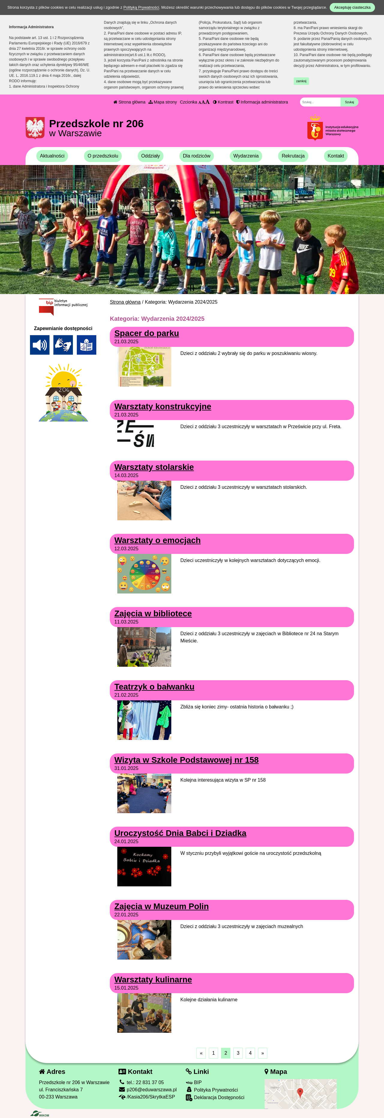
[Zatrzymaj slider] (192, 288)
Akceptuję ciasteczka (352, 7)
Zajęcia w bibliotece (153, 613)
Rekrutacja (293, 155)
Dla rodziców (197, 155)
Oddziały (150, 155)
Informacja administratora (262, 102)
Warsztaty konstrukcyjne (162, 406)
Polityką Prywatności (141, 7)
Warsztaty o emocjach (157, 540)
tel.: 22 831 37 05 (141, 1082)
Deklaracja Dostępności (215, 1097)
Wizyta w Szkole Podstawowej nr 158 (186, 760)
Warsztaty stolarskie (154, 467)
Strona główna (129, 102)
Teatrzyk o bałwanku (154, 686)
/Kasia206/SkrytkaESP (146, 1096)
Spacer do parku (146, 333)
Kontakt (336, 155)
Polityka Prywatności (212, 1089)
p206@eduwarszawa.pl (147, 1089)
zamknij (301, 81)
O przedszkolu (103, 155)
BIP (194, 1082)
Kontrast (223, 102)
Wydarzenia (246, 155)
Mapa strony (162, 102)
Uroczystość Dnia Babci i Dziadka (180, 833)
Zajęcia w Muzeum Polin (161, 906)
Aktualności (52, 155)
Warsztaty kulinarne (153, 979)
